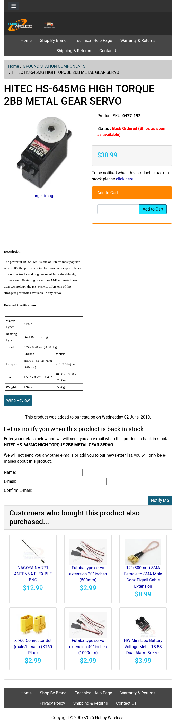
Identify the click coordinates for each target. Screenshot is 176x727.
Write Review (18, 400)
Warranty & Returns (137, 40)
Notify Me (160, 500)
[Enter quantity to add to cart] (118, 209)
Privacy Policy (52, 703)
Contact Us (109, 50)
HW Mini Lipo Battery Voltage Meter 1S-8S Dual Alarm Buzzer (143, 646)
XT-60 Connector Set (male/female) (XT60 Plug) (33, 646)
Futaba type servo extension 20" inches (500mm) (88, 574)
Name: (10, 472)
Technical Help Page (93, 40)
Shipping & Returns (73, 50)
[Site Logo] (32, 25)
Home (26, 40)
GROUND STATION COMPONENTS (54, 66)
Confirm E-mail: (18, 490)
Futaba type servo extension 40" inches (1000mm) (88, 646)
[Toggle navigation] (13, 6)
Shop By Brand (53, 40)
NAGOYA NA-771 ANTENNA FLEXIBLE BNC (33, 574)
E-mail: (10, 481)
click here (125, 179)
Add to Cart (153, 209)
